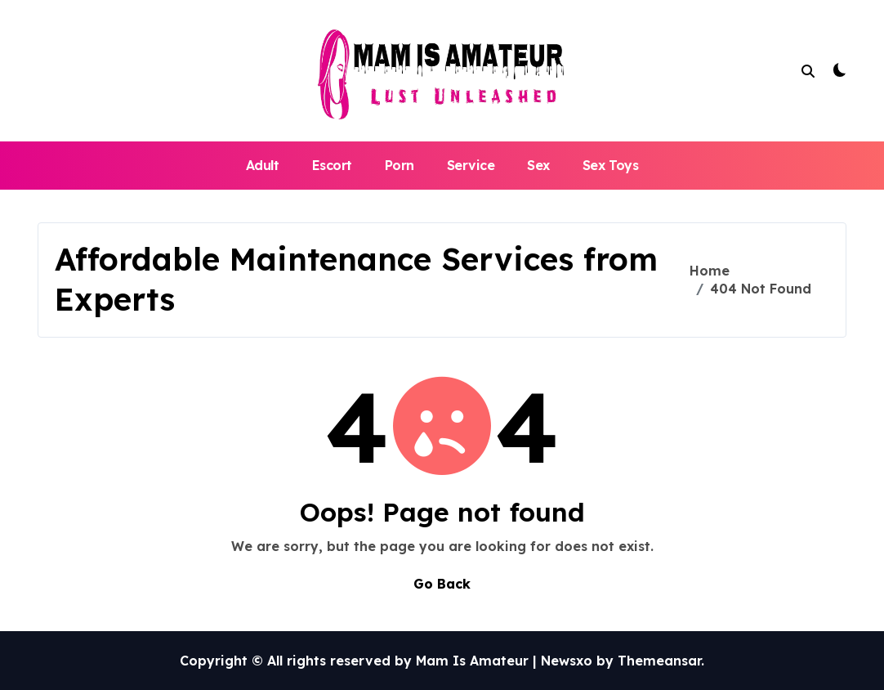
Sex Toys (610, 165)
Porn (399, 165)
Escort (332, 165)
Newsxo (566, 660)
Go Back (442, 584)
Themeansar (659, 660)
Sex (538, 165)
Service (471, 165)
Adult (262, 165)
